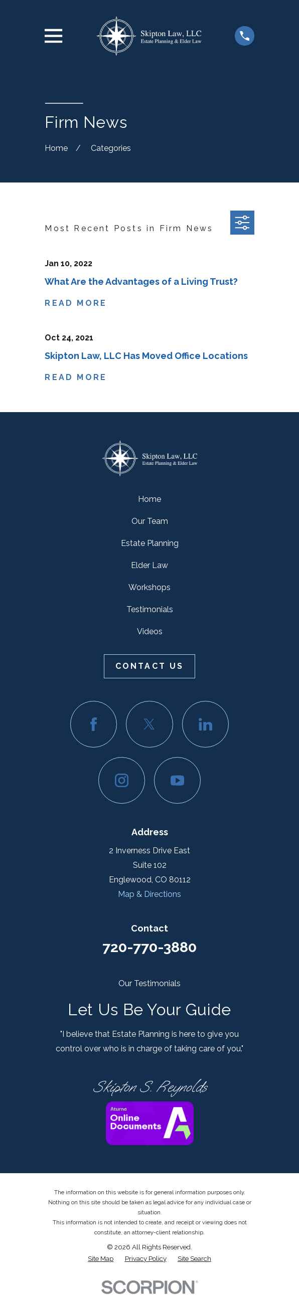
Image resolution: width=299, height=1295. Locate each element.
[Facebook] (93, 724)
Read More (76, 303)
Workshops (149, 587)
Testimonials (149, 609)
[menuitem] (100, 1258)
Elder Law (149, 565)
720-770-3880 (149, 947)
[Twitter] (149, 724)
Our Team (149, 521)
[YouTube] (177, 780)
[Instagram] (121, 780)
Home (149, 499)
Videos (150, 631)
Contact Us (149, 666)
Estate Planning (150, 543)
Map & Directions (149, 894)
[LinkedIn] (205, 724)
